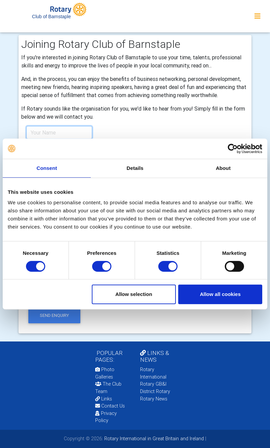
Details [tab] (135, 168)
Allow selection (133, 294)
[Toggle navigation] (257, 16)
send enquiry (54, 315)
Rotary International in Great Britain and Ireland (153, 439)
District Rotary (155, 391)
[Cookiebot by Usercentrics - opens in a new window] (232, 149)
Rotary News (153, 399)
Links (103, 399)
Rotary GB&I (153, 384)
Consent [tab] (46, 168)
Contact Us (110, 406)
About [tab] (223, 168)
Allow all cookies (220, 294)
